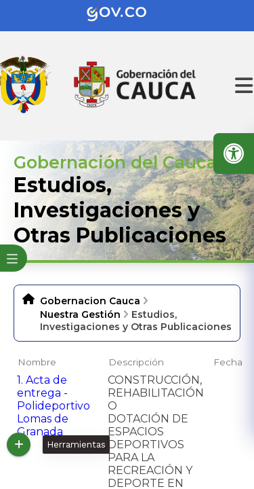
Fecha (227, 362)
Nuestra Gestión (80, 314)
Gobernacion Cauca (90, 301)
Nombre (37, 362)
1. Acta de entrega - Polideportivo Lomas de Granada (53, 406)
